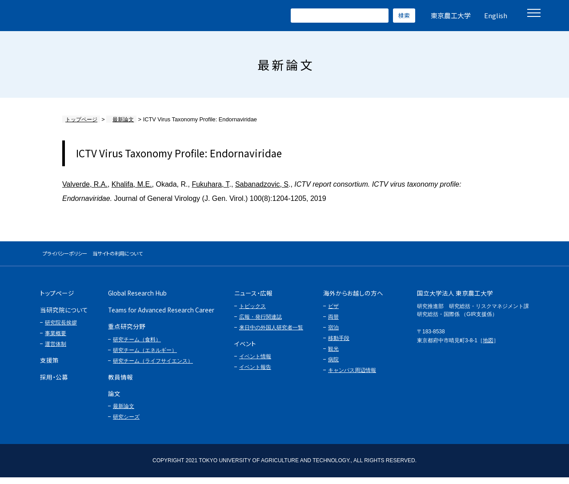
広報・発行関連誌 (260, 323)
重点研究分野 (126, 332)
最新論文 (115, 119)
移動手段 (338, 344)
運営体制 (55, 350)
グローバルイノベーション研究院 (94, 15)
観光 (333, 355)
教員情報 (120, 383)
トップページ (79, 119)
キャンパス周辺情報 (352, 376)
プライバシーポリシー (79, 256)
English (495, 15)
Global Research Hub (137, 299)
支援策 (49, 366)
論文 (114, 399)
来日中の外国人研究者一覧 (271, 334)
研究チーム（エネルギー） (145, 356)
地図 (488, 347)
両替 (333, 323)
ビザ (333, 312)
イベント (245, 349)
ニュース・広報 (253, 299)
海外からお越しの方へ (353, 299)
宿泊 (333, 334)
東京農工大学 (451, 15)
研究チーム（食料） (137, 346)
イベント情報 (255, 363)
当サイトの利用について (162, 256)
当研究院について (64, 316)
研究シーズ (126, 423)
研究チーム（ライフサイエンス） (153, 367)
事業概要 (55, 339)
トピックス (252, 312)
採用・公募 (54, 383)
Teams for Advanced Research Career (161, 316)
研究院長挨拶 (61, 329)
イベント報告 (255, 373)
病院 (333, 366)
